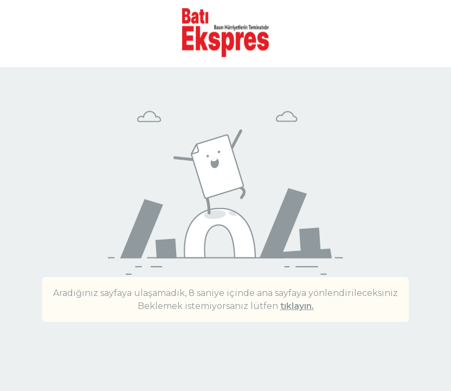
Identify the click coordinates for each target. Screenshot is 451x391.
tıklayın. (297, 306)
